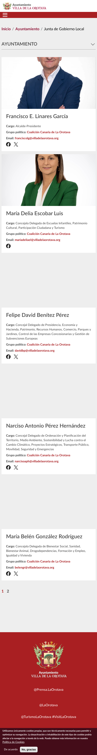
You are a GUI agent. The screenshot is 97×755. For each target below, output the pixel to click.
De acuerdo (11, 749)
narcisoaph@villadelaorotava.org (36, 461)
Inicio (6, 29)
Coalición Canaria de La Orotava (48, 132)
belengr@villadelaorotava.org (34, 567)
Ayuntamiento (27, 29)
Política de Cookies (13, 742)
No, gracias (29, 749)
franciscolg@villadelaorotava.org (36, 138)
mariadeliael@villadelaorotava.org (37, 239)
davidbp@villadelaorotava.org (34, 350)
